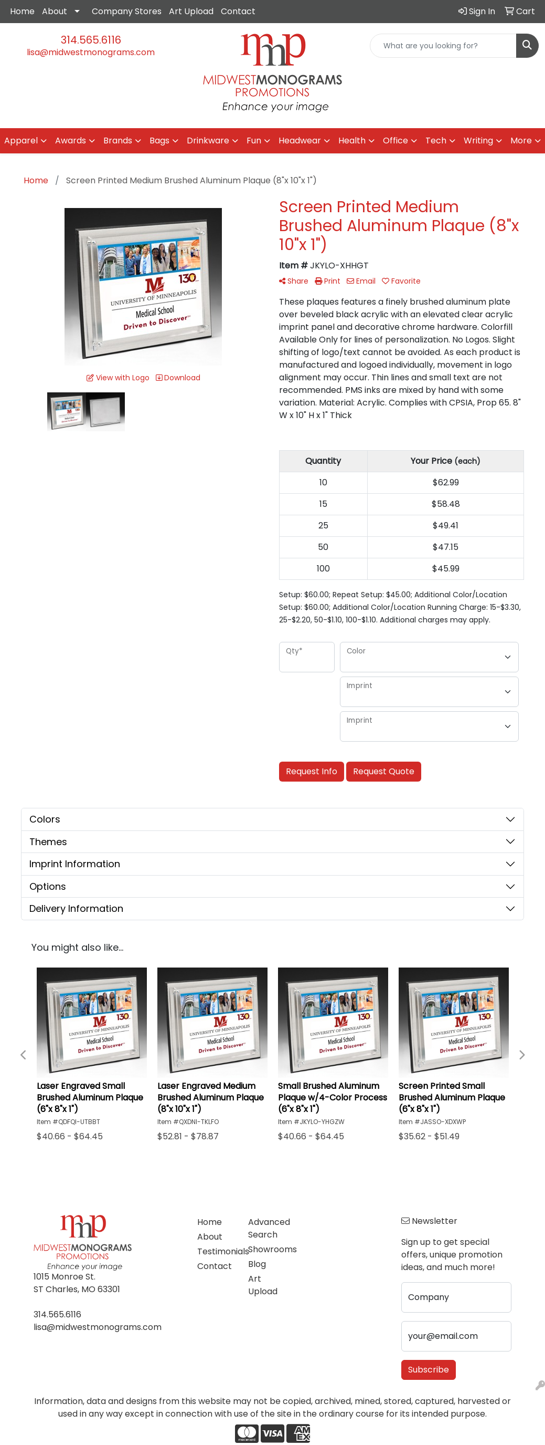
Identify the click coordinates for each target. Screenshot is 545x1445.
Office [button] (395, 140)
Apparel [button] (21, 140)
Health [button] (352, 140)
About (54, 11)
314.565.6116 (91, 40)
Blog (257, 1264)
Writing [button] (478, 140)
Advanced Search (267, 1228)
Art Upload (191, 11)
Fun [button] (254, 140)
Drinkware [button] (208, 140)
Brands (117, 140)
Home (22, 11)
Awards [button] (70, 140)
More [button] (521, 140)
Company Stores (127, 11)
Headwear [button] (300, 140)
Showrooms (267, 1249)
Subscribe (428, 1370)
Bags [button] (159, 140)
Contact (238, 11)
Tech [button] (435, 140)
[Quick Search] (443, 46)
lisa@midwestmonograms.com (91, 52)
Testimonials (216, 1251)
